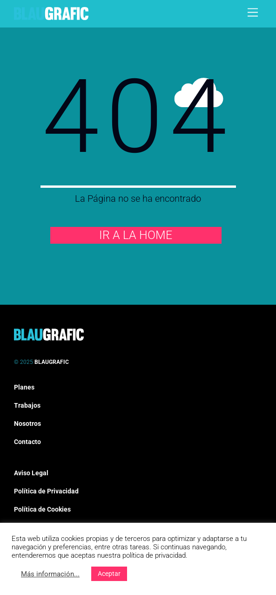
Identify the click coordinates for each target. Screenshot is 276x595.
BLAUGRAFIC (51, 362)
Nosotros (27, 423)
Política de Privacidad (46, 491)
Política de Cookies (42, 509)
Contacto (27, 441)
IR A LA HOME (135, 235)
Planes (24, 387)
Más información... (50, 574)
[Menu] (252, 13)
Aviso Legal (31, 473)
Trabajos (27, 405)
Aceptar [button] (109, 573)
